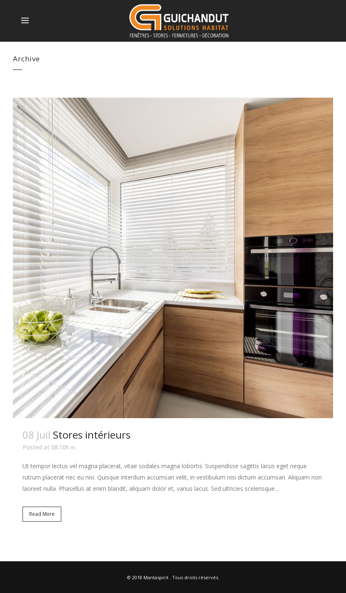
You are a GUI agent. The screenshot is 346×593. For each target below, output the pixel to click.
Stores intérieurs (91, 435)
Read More (42, 513)
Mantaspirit (155, 577)
